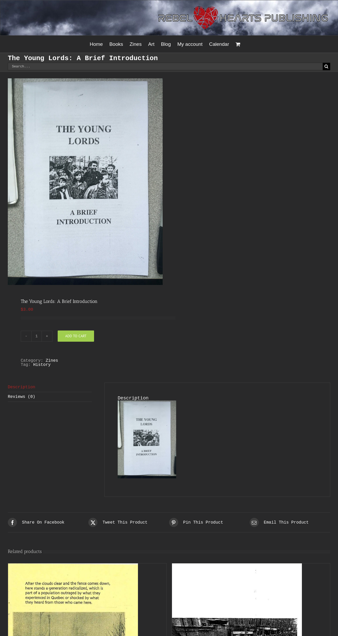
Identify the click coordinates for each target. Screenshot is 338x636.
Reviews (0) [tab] (21, 397)
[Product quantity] (36, 336)
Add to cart (76, 336)
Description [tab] (21, 387)
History (42, 364)
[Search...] (165, 66)
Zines (52, 360)
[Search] (326, 66)
